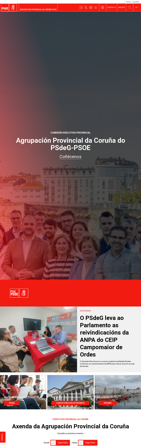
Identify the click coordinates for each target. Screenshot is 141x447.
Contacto (111, 7)
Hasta (74, 436)
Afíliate (121, 7)
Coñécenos (70, 156)
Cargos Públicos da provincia (69, 399)
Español (136, 2)
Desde (46, 436)
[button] (53, 436)
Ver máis (106, 399)
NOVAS (10, 399)
